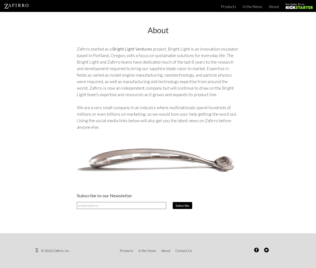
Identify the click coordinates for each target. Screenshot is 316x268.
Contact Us (183, 250)
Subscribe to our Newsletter (104, 195)
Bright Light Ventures (132, 48)
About (274, 6)
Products (228, 6)
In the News (252, 6)
